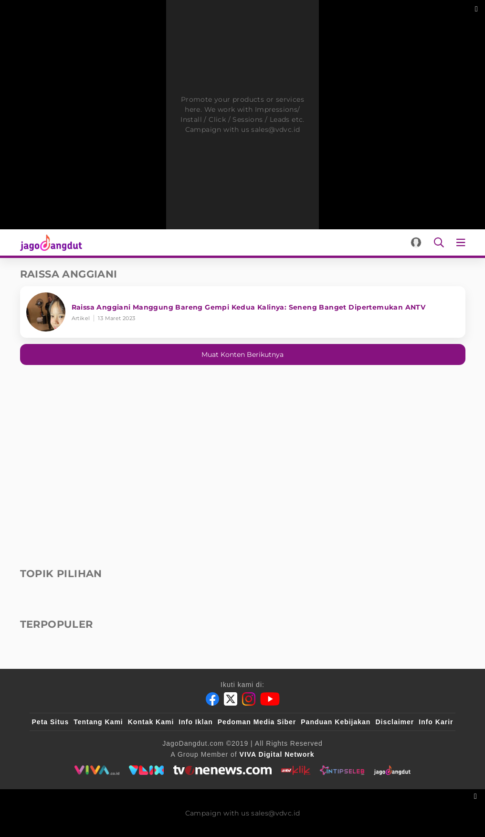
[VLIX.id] (146, 770)
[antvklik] (295, 770)
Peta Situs (50, 722)
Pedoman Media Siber (257, 722)
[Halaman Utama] (49, 242)
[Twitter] (230, 699)
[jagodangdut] (392, 770)
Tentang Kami (98, 722)
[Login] (416, 242)
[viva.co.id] (96, 770)
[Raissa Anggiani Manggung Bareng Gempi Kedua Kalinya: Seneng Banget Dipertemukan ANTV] (242, 312)
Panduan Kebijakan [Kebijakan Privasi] (335, 722)
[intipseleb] (342, 770)
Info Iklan (195, 722)
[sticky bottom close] (476, 795)
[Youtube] (270, 699)
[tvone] (222, 770)
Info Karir (436, 722)
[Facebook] (212, 699)
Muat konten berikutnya (242, 354)
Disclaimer (394, 722)
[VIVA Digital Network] (277, 754)
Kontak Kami (151, 722)
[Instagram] (248, 699)
